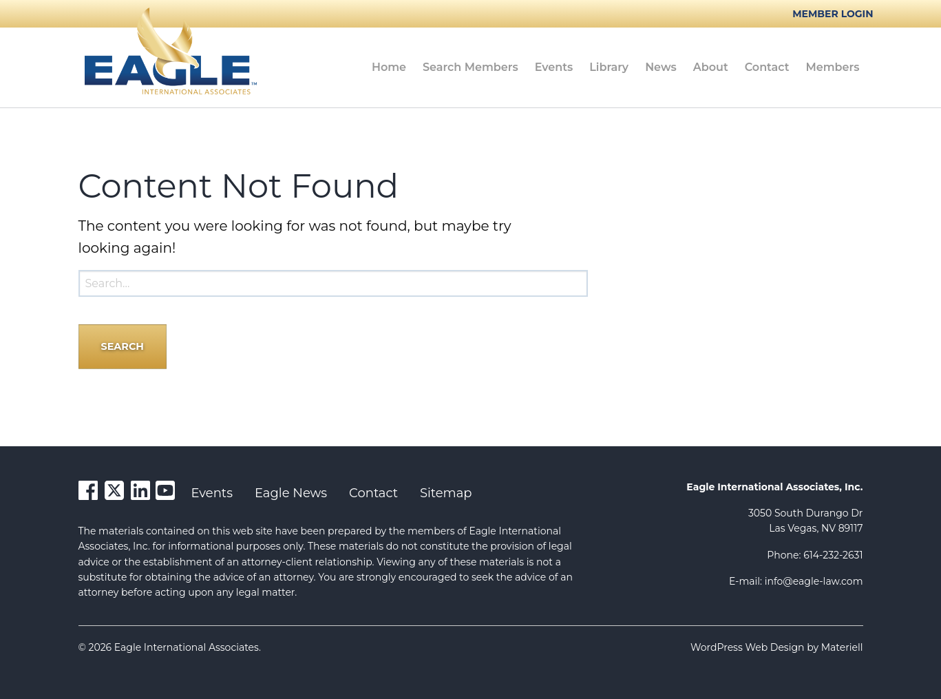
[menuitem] (388, 67)
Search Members (470, 67)
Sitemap (446, 493)
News (661, 67)
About (710, 67)
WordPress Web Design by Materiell (776, 647)
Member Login (832, 14)
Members (833, 67)
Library (608, 67)
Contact (767, 67)
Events (554, 67)
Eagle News (291, 493)
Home (389, 67)
